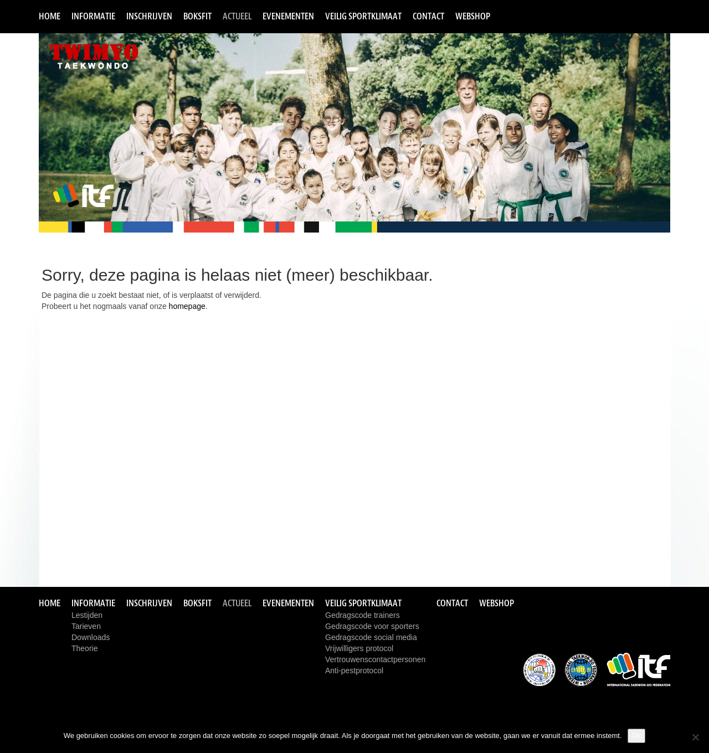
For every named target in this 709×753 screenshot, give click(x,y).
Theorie (84, 648)
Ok (636, 735)
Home (49, 16)
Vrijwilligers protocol (359, 648)
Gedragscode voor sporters (372, 626)
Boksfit (197, 16)
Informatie (93, 16)
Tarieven (86, 626)
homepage (187, 306)
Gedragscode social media (371, 637)
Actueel (237, 16)
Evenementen (288, 16)
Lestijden (86, 615)
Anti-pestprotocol (354, 670)
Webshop (472, 16)
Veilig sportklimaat (363, 16)
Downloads (90, 637)
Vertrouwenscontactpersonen (375, 659)
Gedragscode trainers (362, 615)
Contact (428, 16)
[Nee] (695, 736)
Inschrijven (149, 16)
